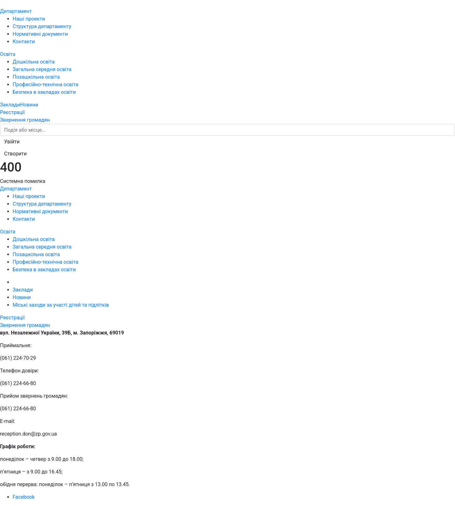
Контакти (24, 42)
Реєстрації (12, 112)
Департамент (16, 11)
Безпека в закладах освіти (44, 92)
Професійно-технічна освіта (45, 84)
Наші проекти (29, 19)
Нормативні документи (40, 34)
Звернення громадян (25, 120)
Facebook (23, 497)
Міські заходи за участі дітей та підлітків (61, 305)
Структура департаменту (42, 26)
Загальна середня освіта (42, 69)
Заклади (10, 105)
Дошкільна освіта (34, 62)
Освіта (7, 54)
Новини (29, 105)
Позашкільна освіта (36, 77)
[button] (12, 142)
